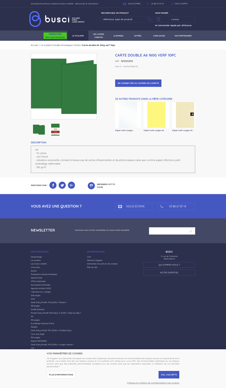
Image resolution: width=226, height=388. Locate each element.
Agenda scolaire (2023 (41, 288)
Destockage (36, 257)
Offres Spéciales (38, 281)
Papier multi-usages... (124, 130)
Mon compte (181, 3)
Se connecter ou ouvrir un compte (138, 83)
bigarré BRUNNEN (39, 341)
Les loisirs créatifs (39, 264)
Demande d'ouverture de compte (102, 264)
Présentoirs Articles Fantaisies (44, 274)
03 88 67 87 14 (173, 206)
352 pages (35, 337)
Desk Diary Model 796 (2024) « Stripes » (48, 302)
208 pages (35, 295)
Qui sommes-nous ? (169, 264)
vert (32, 348)
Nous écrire (131, 3)
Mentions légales (94, 260)
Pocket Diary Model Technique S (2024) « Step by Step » (56, 313)
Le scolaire (46, 45)
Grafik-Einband (37, 309)
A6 (32, 316)
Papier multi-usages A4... (154, 130)
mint (33, 299)
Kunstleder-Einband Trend (42, 323)
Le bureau (35, 267)
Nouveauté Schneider (40, 285)
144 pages (35, 320)
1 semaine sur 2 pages (41, 292)
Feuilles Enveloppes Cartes (66, 45)
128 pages (35, 306)
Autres (33, 271)
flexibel (34, 327)
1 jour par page (38, 334)
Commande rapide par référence (173, 25)
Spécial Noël (36, 278)
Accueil (34, 45)
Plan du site (92, 267)
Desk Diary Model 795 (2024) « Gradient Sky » (51, 330)
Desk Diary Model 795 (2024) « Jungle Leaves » (52, 344)
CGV (89, 257)
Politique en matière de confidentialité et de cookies (153, 382)
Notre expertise (169, 272)
